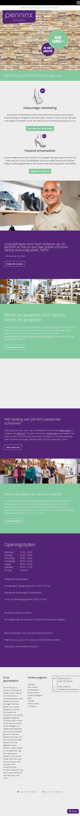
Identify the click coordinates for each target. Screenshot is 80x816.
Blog (29, 698)
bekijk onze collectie (40, 171)
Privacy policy (33, 703)
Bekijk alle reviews (14, 264)
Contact (31, 700)
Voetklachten (33, 690)
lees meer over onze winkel (40, 128)
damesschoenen (12, 336)
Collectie (31, 684)
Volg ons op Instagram (53, 792)
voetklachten (52, 433)
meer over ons (13, 447)
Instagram (32, 639)
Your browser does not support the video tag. (40, 40)
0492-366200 (64, 686)
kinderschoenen (46, 336)
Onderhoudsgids (35, 695)
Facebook (20, 639)
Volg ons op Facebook (27, 792)
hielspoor (20, 433)
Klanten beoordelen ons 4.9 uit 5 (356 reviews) (40, 8)
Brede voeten (33, 692)
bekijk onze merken (15, 347)
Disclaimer (32, 706)
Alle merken (33, 687)
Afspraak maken (13, 521)
